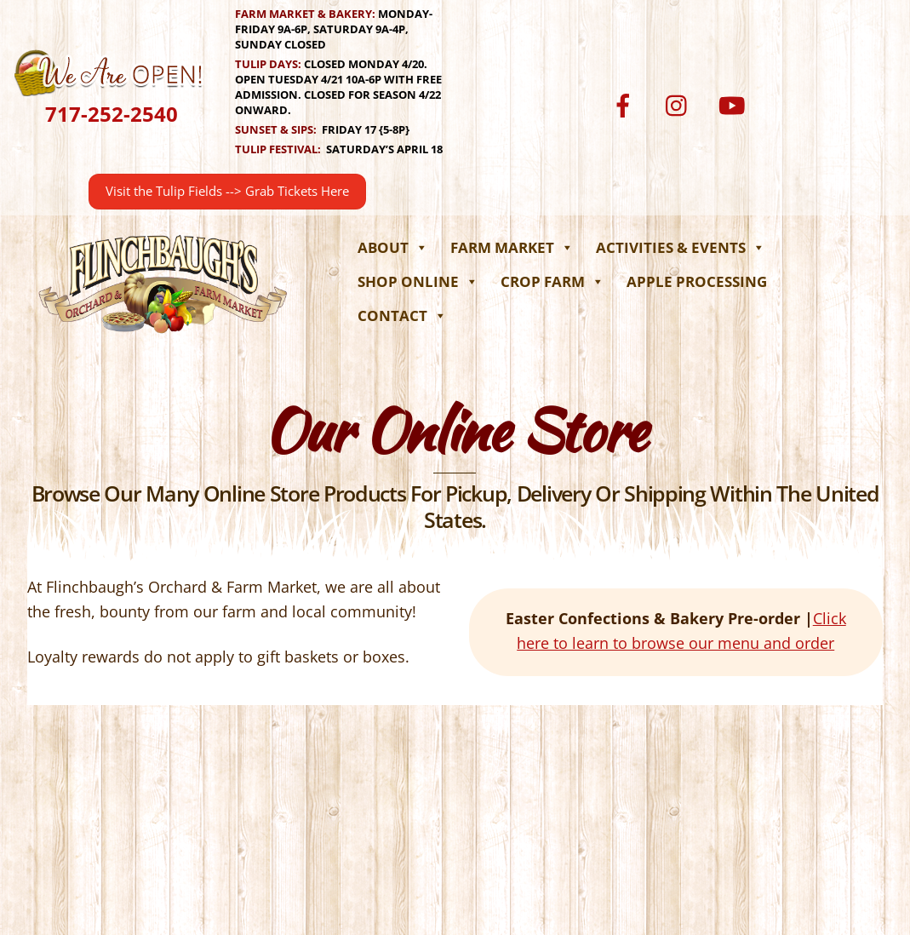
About (393, 247)
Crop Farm (552, 281)
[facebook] (626, 104)
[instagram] (680, 104)
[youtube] (735, 104)
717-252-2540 (111, 114)
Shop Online (418, 281)
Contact (402, 315)
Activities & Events (680, 247)
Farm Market (512, 247)
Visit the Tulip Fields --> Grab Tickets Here (227, 191)
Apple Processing (697, 281)
